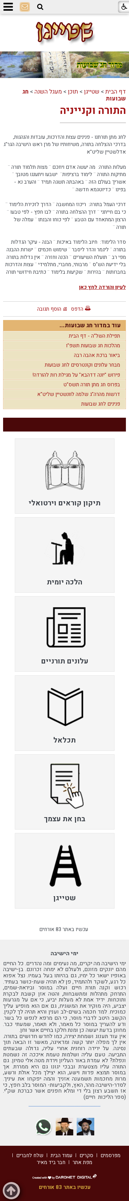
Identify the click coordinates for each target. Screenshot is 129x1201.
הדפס (77, 309)
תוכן (73, 91)
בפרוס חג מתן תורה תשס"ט (91, 384)
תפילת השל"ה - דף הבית (94, 336)
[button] (40, 7)
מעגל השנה (48, 91)
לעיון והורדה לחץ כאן (102, 287)
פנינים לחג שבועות (100, 404)
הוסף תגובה (49, 309)
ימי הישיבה (64, 953)
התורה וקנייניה (93, 110)
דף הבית (115, 91)
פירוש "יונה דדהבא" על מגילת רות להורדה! (76, 375)
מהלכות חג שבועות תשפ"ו (93, 345)
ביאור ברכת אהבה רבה (97, 355)
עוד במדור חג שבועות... (90, 325)
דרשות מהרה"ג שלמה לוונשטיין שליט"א (78, 394)
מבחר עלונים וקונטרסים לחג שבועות (82, 365)
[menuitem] (65, 476)
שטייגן (91, 91)
